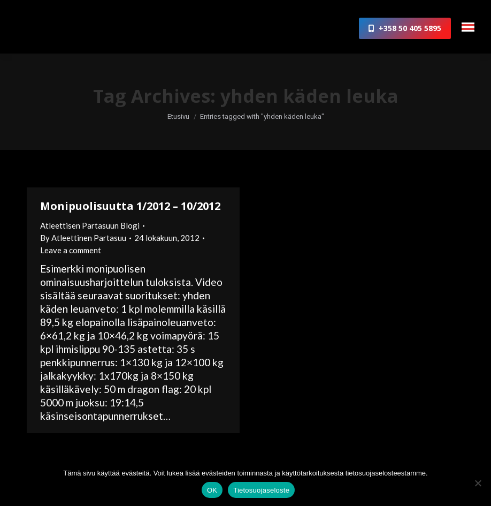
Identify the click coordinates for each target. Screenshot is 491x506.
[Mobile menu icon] (468, 27)
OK (212, 490)
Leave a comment (70, 250)
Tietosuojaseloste (261, 490)
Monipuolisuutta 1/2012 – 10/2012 (130, 206)
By (83, 238)
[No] (477, 483)
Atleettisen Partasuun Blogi (90, 225)
